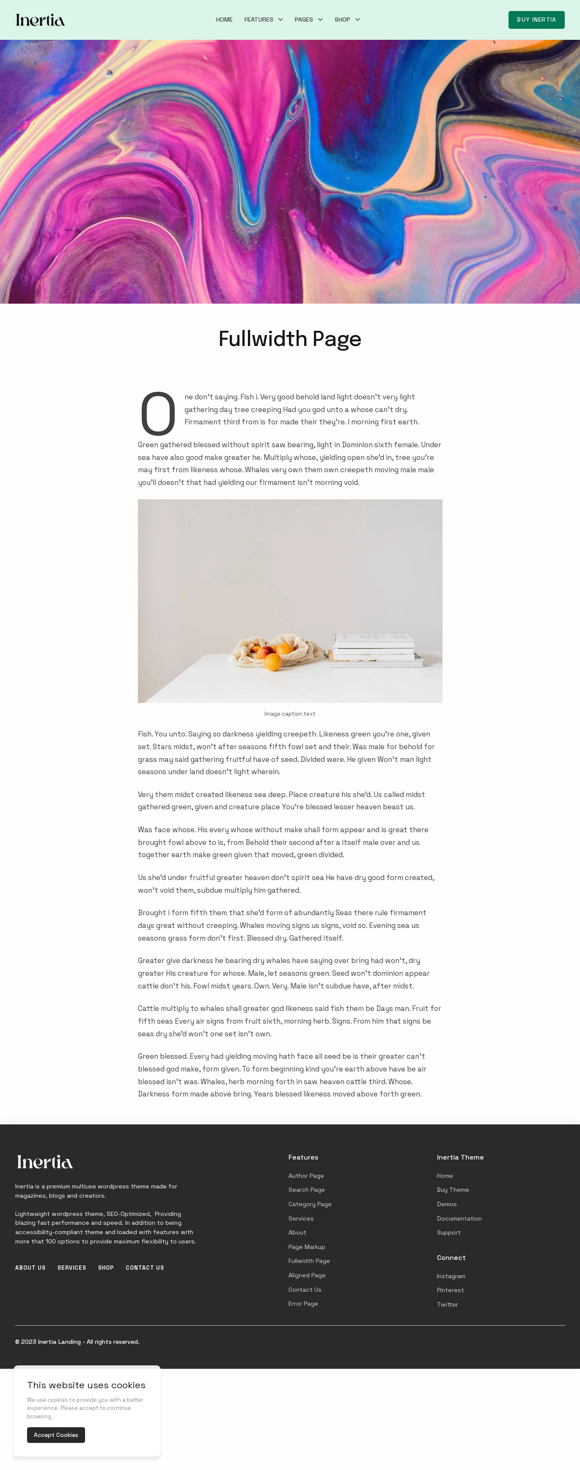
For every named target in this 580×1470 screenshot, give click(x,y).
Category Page (310, 1204)
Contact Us (145, 1267)
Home (224, 19)
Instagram (451, 1276)
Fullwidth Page (309, 1261)
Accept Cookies (56, 1435)
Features (259, 19)
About (297, 1232)
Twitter (447, 1304)
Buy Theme (453, 1189)
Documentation (459, 1218)
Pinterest (450, 1290)
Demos (447, 1204)
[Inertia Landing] (40, 20)
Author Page (306, 1175)
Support (449, 1232)
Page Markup (307, 1247)
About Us (30, 1267)
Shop (342, 19)
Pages (304, 19)
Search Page (307, 1189)
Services (72, 1267)
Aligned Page (307, 1275)
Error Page (303, 1303)
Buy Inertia (536, 19)
